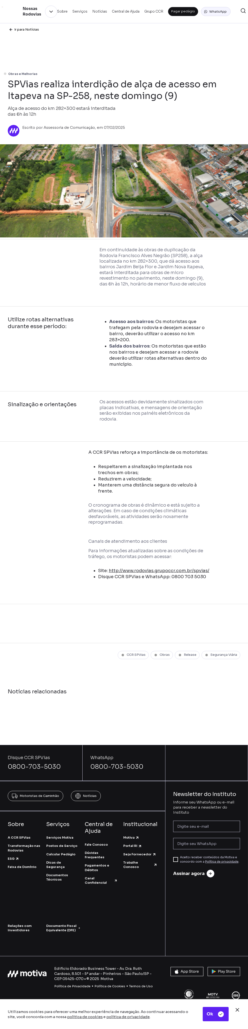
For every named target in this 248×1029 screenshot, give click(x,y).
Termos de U (139, 986)
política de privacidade (128, 1016)
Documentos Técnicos (57, 877)
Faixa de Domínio (22, 867)
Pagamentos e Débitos (97, 867)
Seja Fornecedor (139, 854)
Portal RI (132, 846)
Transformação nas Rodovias (24, 848)
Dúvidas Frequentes (94, 855)
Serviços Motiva (59, 837)
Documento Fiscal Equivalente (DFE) (63, 928)
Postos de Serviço (61, 846)
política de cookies (85, 1016)
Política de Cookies (109, 986)
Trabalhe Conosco (140, 864)
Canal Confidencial (101, 880)
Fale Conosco (96, 845)
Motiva (131, 837)
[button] (216, 11)
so (151, 986)
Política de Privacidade (72, 986)
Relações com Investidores (20, 928)
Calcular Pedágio (60, 854)
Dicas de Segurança (55, 864)
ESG (13, 859)
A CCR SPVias (19, 837)
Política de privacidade (222, 861)
